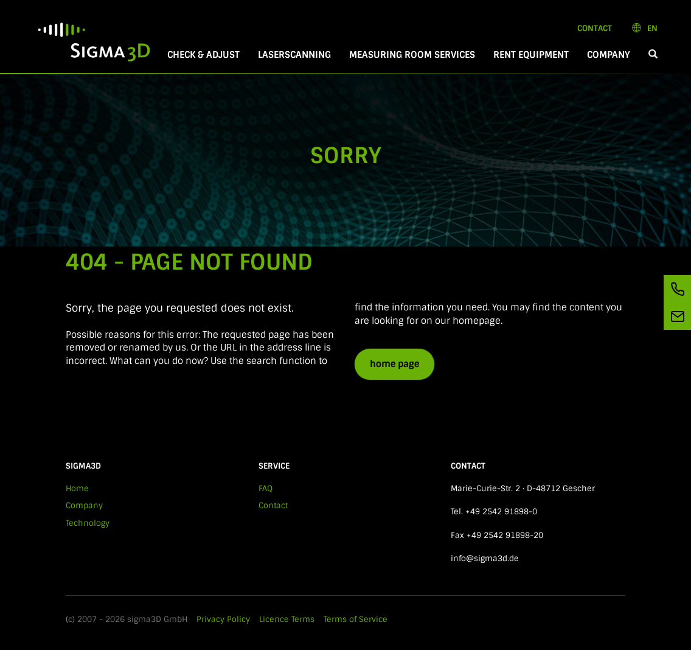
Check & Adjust (203, 55)
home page (394, 364)
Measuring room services (412, 55)
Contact (594, 28)
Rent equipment (531, 55)
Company (608, 55)
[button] (653, 55)
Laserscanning (294, 55)
